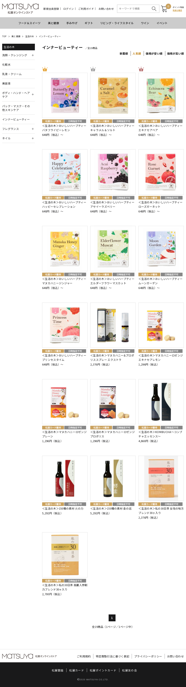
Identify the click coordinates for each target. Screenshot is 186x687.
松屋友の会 (129, 670)
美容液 (6, 83)
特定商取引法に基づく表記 (112, 656)
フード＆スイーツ (29, 23)
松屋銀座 (58, 670)
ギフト (89, 23)
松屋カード (76, 670)
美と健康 (53, 23)
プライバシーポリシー (148, 656)
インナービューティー (50, 36)
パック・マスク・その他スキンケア (16, 108)
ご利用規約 (84, 656)
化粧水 (6, 64)
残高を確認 (177, 10)
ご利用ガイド (86, 8)
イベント (162, 23)
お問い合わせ (106, 8)
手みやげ (71, 23)
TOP (4, 36)
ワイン (145, 23)
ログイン (68, 8)
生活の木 (29, 36)
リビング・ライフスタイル (117, 23)
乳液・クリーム (12, 74)
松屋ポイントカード (103, 670)
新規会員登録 (51, 8)
